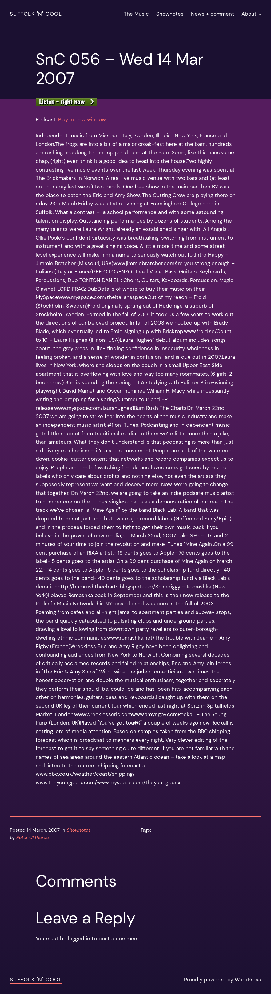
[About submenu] (259, 14)
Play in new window (82, 119)
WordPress (248, 979)
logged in (79, 938)
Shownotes (79, 830)
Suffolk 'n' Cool (36, 13)
